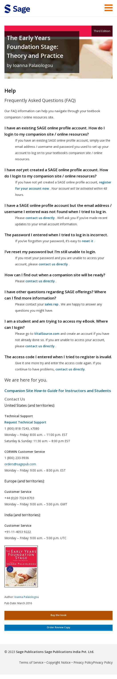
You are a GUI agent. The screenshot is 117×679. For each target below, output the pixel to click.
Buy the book (58, 615)
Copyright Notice (58, 662)
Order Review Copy (58, 627)
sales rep (51, 304)
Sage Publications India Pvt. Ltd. (69, 652)
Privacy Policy (83, 662)
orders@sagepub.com (20, 464)
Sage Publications (30, 652)
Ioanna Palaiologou (26, 597)
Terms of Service (31, 662)
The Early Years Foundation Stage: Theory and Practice (35, 47)
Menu (109, 7)
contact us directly (40, 346)
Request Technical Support (25, 422)
